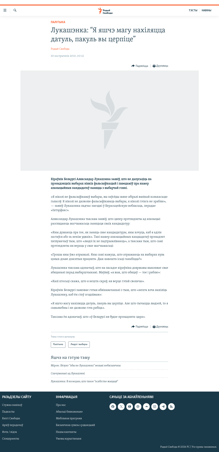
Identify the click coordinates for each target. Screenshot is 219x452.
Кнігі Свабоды (11, 418)
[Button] (139, 66)
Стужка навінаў (12, 405)
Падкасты (8, 411)
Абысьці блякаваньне (69, 411)
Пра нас (61, 405)
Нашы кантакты (66, 432)
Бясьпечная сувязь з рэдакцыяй (75, 425)
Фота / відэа (9, 432)
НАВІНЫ (206, 10)
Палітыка (58, 22)
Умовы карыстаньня (68, 438)
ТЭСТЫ (193, 10)
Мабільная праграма (69, 418)
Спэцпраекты (10, 438)
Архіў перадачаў (12, 425)
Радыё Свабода (60, 49)
